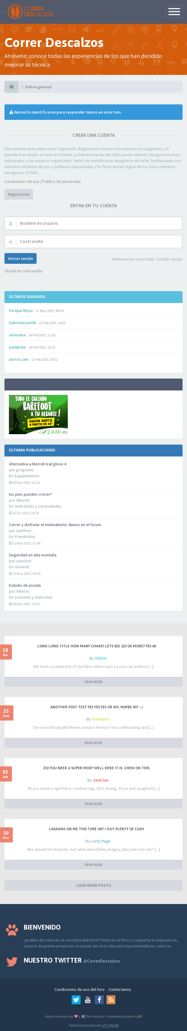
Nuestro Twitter (72, 960)
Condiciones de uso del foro (79, 989)
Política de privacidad (61, 181)
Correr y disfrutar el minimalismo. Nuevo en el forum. (55, 524)
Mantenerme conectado (133, 259)
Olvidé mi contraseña (23, 271)
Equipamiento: (27, 475)
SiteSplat (100, 719)
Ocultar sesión (170, 259)
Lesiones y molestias (33, 597)
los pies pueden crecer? (30, 494)
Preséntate (25, 536)
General (22, 566)
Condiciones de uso (22, 181)
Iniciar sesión (20, 258)
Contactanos (120, 989)
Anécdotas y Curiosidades (38, 506)
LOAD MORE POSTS (93, 885)
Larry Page (100, 841)
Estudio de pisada (25, 585)
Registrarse (18, 194)
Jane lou (101, 780)
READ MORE (94, 682)
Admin (101, 658)
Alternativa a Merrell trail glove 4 (37, 464)
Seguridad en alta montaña (32, 555)
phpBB (137, 1016)
